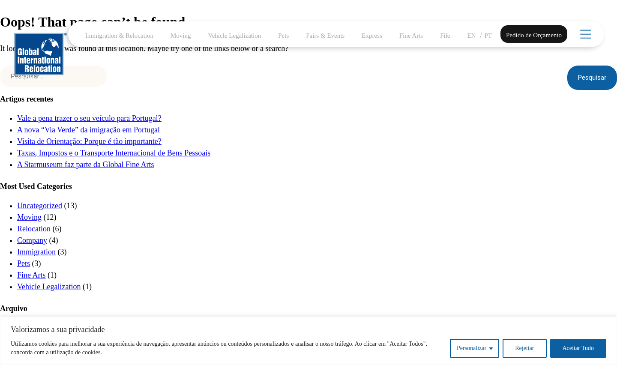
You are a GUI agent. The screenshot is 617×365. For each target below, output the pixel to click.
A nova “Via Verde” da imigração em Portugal (88, 130)
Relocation (34, 228)
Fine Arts (411, 35)
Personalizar (471, 348)
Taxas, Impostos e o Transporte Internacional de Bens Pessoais (113, 153)
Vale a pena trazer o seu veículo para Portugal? (89, 118)
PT (488, 35)
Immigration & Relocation (119, 35)
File (445, 35)
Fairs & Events (325, 35)
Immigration (36, 252)
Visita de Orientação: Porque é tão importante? (89, 141)
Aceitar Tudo (578, 348)
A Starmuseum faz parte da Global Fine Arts (85, 164)
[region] (308, 341)
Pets (283, 35)
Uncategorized (39, 205)
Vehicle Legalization (234, 35)
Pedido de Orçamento (534, 35)
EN (471, 35)
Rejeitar (524, 348)
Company (32, 240)
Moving (181, 35)
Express (372, 35)
